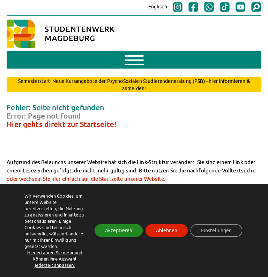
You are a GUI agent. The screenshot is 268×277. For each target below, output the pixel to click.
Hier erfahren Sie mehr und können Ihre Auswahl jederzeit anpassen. (55, 259)
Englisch (157, 6)
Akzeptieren (118, 230)
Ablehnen (166, 230)
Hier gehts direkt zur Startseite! (61, 124)
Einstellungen (216, 230)
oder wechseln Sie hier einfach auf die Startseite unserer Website (85, 179)
